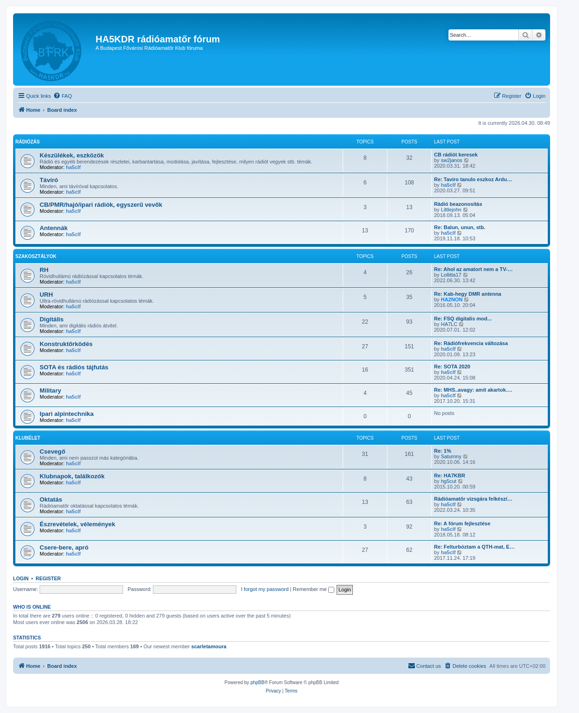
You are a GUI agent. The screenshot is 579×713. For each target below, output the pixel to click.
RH (44, 269)
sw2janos (451, 160)
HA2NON (451, 299)
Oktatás (51, 499)
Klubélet (27, 438)
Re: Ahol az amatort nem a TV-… (473, 269)
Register (48, 578)
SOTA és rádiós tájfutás (74, 367)
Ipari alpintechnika (67, 413)
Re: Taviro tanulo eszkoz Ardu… (473, 179)
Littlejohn (451, 209)
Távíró (49, 180)
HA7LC (449, 324)
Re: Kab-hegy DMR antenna (467, 294)
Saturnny (451, 456)
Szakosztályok (35, 256)
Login (20, 578)
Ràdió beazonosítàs (458, 204)
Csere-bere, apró (64, 547)
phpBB (257, 682)
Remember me (313, 589)
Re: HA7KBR (449, 475)
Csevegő (52, 451)
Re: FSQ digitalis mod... (462, 318)
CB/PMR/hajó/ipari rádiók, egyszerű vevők (101, 204)
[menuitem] (62, 96)
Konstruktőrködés (66, 343)
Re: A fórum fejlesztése (462, 523)
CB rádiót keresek (456, 154)
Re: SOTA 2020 (452, 366)
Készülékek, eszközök (72, 155)
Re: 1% (442, 451)
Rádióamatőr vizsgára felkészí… (473, 499)
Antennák (54, 227)
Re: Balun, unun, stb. (459, 227)
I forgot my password (265, 589)
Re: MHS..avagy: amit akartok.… (473, 390)
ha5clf (73, 167)
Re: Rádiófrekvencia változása (471, 343)
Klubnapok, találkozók (72, 476)
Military (50, 390)
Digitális (51, 319)
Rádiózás (27, 141)
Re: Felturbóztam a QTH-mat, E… (474, 547)
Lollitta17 (451, 275)
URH (46, 294)
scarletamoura (208, 646)
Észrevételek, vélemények (77, 524)
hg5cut (448, 481)
